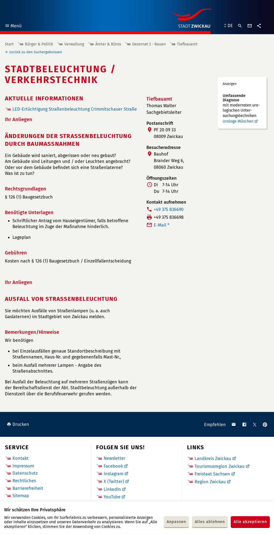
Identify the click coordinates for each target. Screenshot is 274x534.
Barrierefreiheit (27, 488)
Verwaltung (74, 44)
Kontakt (20, 458)
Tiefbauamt (187, 44)
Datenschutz (25, 473)
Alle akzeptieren (250, 521)
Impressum (23, 466)
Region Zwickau (210, 481)
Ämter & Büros (108, 44)
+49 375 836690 (169, 209)
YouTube (112, 497)
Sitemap (20, 495)
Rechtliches (24, 480)
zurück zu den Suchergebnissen (35, 52)
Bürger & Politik (39, 44)
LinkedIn (112, 489)
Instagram (113, 473)
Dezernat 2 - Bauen (149, 44)
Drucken (18, 424)
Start (9, 44)
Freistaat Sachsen (212, 474)
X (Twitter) (114, 481)
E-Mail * (161, 225)
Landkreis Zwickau (213, 458)
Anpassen (176, 521)
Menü (13, 26)
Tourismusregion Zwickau (219, 466)
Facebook (113, 466)
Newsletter (114, 458)
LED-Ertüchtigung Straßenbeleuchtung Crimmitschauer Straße (74, 109)
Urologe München (238, 121)
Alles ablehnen (210, 521)
